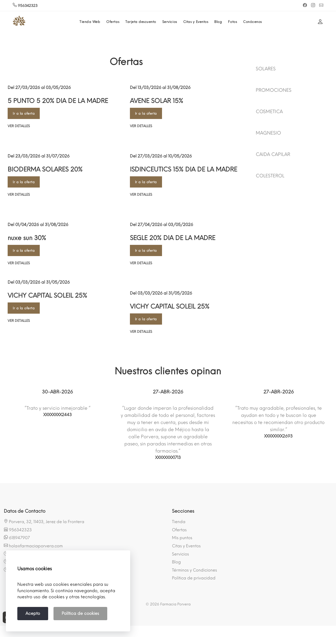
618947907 (17, 537)
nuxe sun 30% (27, 238)
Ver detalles (19, 126)
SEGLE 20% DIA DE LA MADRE (172, 238)
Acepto (32, 613)
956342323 (25, 6)
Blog (218, 22)
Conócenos (252, 22)
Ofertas (112, 22)
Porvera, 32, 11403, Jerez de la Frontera (44, 521)
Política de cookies (80, 613)
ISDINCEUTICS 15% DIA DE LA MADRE (183, 169)
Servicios (169, 22)
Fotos (232, 22)
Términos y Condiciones (194, 570)
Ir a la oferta (24, 113)
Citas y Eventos (195, 22)
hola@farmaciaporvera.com (33, 545)
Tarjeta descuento (140, 22)
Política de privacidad (194, 578)
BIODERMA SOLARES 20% (45, 169)
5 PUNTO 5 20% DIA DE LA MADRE (58, 100)
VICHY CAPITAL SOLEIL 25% (47, 295)
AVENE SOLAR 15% (156, 100)
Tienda (178, 521)
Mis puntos (182, 537)
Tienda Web (89, 22)
